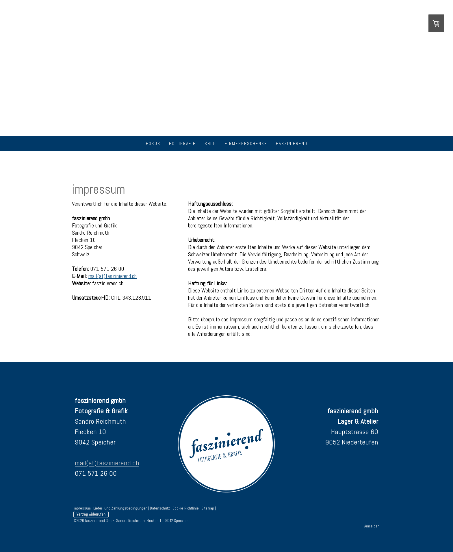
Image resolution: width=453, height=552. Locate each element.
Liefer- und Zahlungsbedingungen (120, 508)
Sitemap (207, 508)
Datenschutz (160, 508)
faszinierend (291, 143)
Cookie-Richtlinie (185, 508)
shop (210, 143)
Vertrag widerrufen (91, 514)
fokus (153, 143)
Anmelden (372, 526)
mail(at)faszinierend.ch (112, 276)
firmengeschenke (246, 143)
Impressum (82, 508)
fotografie (182, 143)
